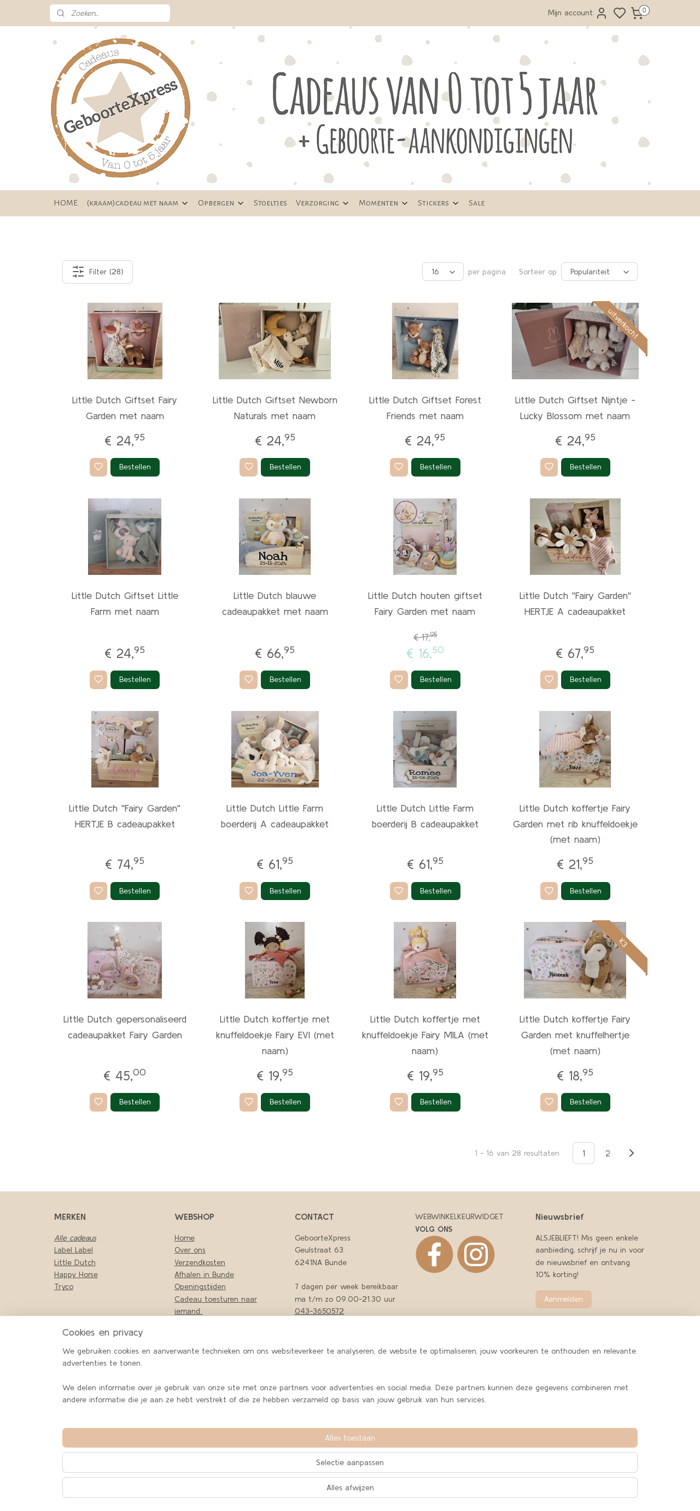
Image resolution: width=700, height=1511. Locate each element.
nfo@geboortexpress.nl (338, 1410)
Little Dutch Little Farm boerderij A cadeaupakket (275, 816)
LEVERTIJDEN (196, 1360)
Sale (477, 202)
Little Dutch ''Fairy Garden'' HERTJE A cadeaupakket (575, 603)
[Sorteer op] (599, 271)
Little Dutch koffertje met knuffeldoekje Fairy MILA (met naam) (425, 1034)
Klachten (189, 1335)
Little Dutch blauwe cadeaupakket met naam (275, 603)
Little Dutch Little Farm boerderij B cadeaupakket (425, 816)
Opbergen (221, 203)
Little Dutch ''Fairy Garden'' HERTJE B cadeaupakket (124, 816)
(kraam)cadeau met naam (137, 203)
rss (459, 1491)
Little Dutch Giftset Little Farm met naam (125, 603)
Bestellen (135, 466)
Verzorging (323, 203)
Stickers (439, 203)
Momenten (384, 203)
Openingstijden (200, 1286)
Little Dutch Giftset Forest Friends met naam (425, 407)
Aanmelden (563, 1299)
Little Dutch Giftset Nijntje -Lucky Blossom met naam (575, 407)
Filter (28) (98, 271)
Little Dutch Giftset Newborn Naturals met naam (275, 407)
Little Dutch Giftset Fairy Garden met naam (124, 407)
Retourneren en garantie (217, 1372)
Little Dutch (75, 1262)
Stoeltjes (270, 202)
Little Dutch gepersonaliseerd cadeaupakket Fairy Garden (124, 1026)
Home (184, 1237)
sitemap (440, 1491)
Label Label (73, 1249)
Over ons (190, 1249)
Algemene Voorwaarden (216, 1347)
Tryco (63, 1286)
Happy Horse (76, 1274)
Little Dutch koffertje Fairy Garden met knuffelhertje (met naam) (575, 1034)
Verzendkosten (199, 1262)
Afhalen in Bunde (204, 1274)
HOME (66, 202)
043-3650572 (319, 1311)
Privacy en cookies (206, 1323)
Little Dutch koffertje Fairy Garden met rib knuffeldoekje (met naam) (575, 823)
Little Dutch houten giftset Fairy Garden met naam (425, 603)
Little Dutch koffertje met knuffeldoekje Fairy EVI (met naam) (275, 1034)
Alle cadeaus (75, 1237)
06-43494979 (320, 1323)
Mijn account (578, 13)
